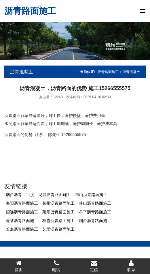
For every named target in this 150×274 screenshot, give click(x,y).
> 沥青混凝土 (130, 72)
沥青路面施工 (30, 11)
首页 (18, 266)
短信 (94, 266)
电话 (56, 266)
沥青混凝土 (21, 71)
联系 (131, 266)
